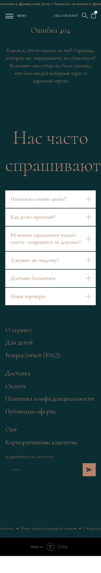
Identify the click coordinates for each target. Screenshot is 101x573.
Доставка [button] (17, 373)
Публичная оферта (30, 411)
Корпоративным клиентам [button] (41, 442)
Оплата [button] (15, 386)
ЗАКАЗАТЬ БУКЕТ (65, 16)
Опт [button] (11, 429)
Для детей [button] (19, 342)
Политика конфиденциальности (49, 398)
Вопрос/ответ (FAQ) (32, 355)
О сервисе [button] (18, 330)
